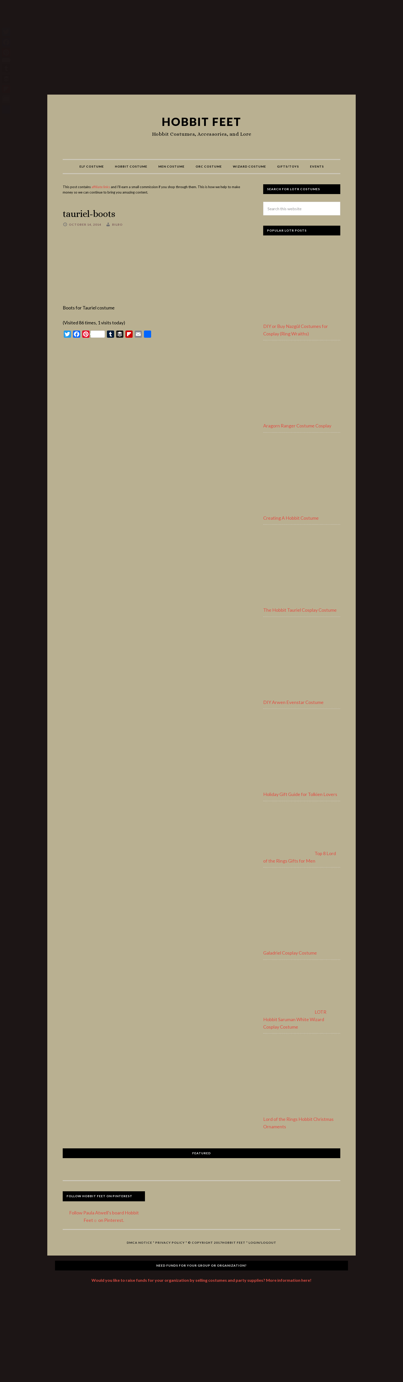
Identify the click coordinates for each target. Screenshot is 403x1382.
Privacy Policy (170, 1242)
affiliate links (100, 187)
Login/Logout (262, 1242)
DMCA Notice (139, 1242)
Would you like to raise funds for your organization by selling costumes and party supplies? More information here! (201, 1280)
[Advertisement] (201, 49)
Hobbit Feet (201, 121)
